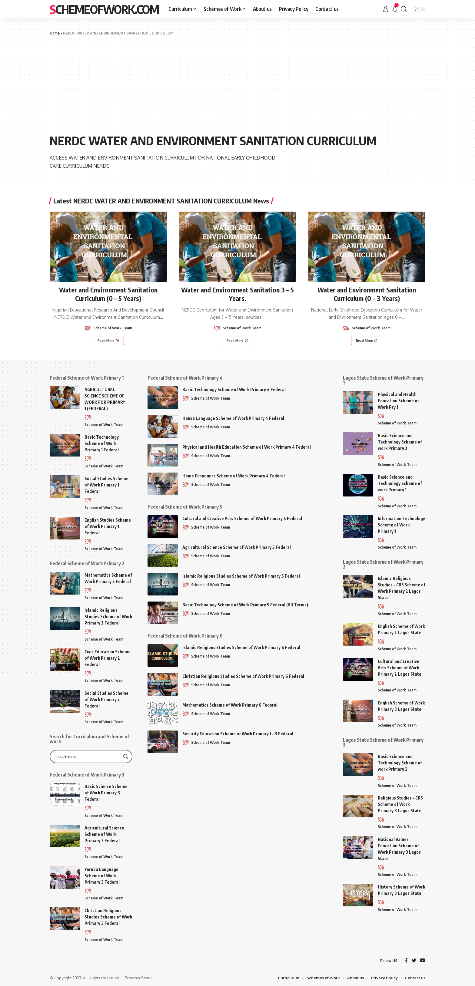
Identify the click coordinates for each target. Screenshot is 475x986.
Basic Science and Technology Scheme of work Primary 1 (400, 483)
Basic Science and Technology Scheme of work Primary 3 (400, 763)
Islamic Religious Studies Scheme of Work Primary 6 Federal (241, 647)
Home (55, 33)
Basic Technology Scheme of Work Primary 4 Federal (234, 389)
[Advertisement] (237, 84)
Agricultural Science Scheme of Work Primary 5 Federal (236, 547)
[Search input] (87, 756)
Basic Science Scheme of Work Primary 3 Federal (106, 793)
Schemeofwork (138, 977)
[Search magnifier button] (125, 756)
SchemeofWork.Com (104, 9)
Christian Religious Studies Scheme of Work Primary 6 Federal (243, 676)
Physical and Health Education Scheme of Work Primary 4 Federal (246, 447)
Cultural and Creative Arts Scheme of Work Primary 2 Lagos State (399, 668)
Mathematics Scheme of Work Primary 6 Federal (229, 704)
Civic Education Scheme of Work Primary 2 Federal (108, 658)
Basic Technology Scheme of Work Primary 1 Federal (102, 443)
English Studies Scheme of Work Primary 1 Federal (108, 526)
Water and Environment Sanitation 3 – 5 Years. (237, 294)
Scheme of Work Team (112, 327)
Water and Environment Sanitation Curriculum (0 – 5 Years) (108, 294)
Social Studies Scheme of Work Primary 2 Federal (106, 699)
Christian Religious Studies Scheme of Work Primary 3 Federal (108, 917)
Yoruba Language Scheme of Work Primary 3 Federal (102, 876)
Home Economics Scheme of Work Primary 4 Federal (233, 475)
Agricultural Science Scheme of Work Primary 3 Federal (104, 834)
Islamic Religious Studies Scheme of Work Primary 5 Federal (241, 576)
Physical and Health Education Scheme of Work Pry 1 (398, 401)
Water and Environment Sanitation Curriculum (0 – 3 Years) (366, 294)
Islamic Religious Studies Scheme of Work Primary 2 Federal (108, 616)
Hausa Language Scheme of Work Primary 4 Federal (233, 418)
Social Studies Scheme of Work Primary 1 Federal (106, 485)
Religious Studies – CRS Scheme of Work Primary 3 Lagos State (400, 804)
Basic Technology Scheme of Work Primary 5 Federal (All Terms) (245, 604)
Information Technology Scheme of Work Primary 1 (401, 525)
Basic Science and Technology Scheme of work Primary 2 (400, 442)
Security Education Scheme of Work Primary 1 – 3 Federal (237, 733)
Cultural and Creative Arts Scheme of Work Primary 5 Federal (242, 518)
